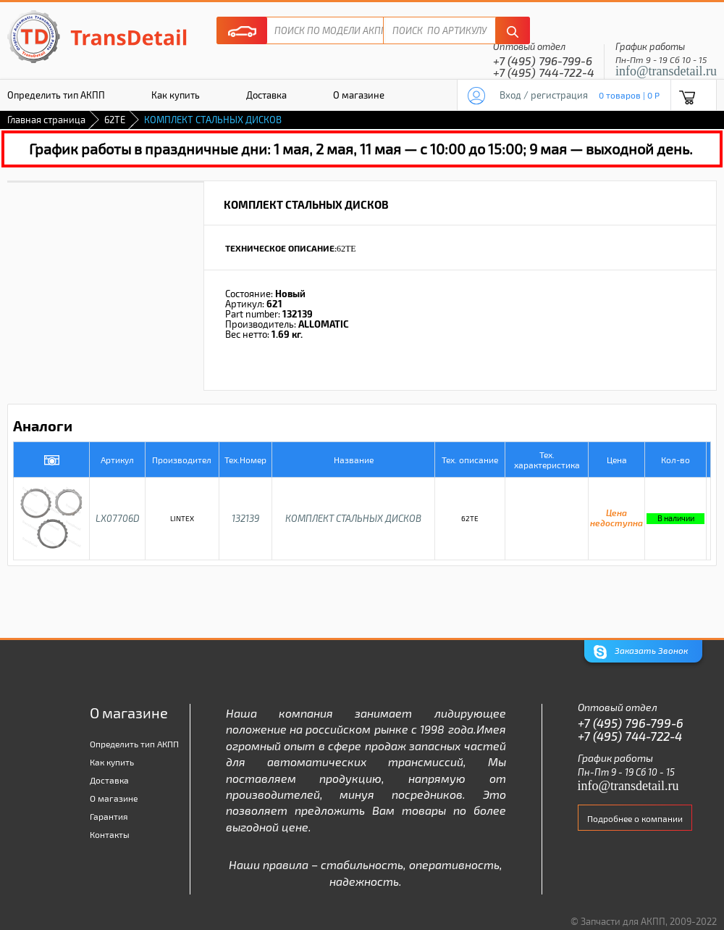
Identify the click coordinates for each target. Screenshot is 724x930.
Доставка (266, 95)
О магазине (358, 95)
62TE (114, 119)
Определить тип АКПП (134, 744)
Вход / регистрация (544, 95)
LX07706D (118, 518)
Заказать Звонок (641, 652)
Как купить (175, 95)
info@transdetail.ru (666, 71)
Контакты (110, 834)
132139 (245, 518)
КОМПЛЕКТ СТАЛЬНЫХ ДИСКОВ (353, 518)
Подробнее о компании (635, 818)
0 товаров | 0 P (629, 95)
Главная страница (46, 119)
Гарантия (109, 816)
